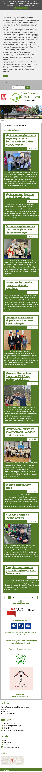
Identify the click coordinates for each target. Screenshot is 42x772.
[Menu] (21, 121)
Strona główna (5, 81)
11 (23, 602)
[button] (40, 112)
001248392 (6, 728)
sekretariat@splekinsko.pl (11, 726)
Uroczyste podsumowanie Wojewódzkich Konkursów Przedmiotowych (19, 320)
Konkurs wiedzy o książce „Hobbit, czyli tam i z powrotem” (19, 285)
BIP (3, 740)
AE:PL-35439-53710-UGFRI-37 (12, 730)
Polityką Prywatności (8, 3)
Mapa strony (13, 81)
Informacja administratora (21, 85)
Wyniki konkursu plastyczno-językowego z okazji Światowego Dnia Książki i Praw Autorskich (21, 140)
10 (19, 602)
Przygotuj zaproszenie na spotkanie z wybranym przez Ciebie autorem (21, 570)
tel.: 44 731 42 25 (8, 723)
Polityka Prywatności (9, 745)
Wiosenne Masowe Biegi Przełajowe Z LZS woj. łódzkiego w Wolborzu (18, 376)
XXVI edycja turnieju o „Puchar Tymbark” (17, 516)
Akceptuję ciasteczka (21, 8)
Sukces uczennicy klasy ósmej (18, 486)
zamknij (5, 76)
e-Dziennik (6, 742)
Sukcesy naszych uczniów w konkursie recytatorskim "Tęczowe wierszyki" (20, 229)
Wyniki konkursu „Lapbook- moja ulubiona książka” (20, 196)
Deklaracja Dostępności (10, 747)
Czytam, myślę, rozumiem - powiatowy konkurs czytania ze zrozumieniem (21, 432)
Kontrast (37, 81)
